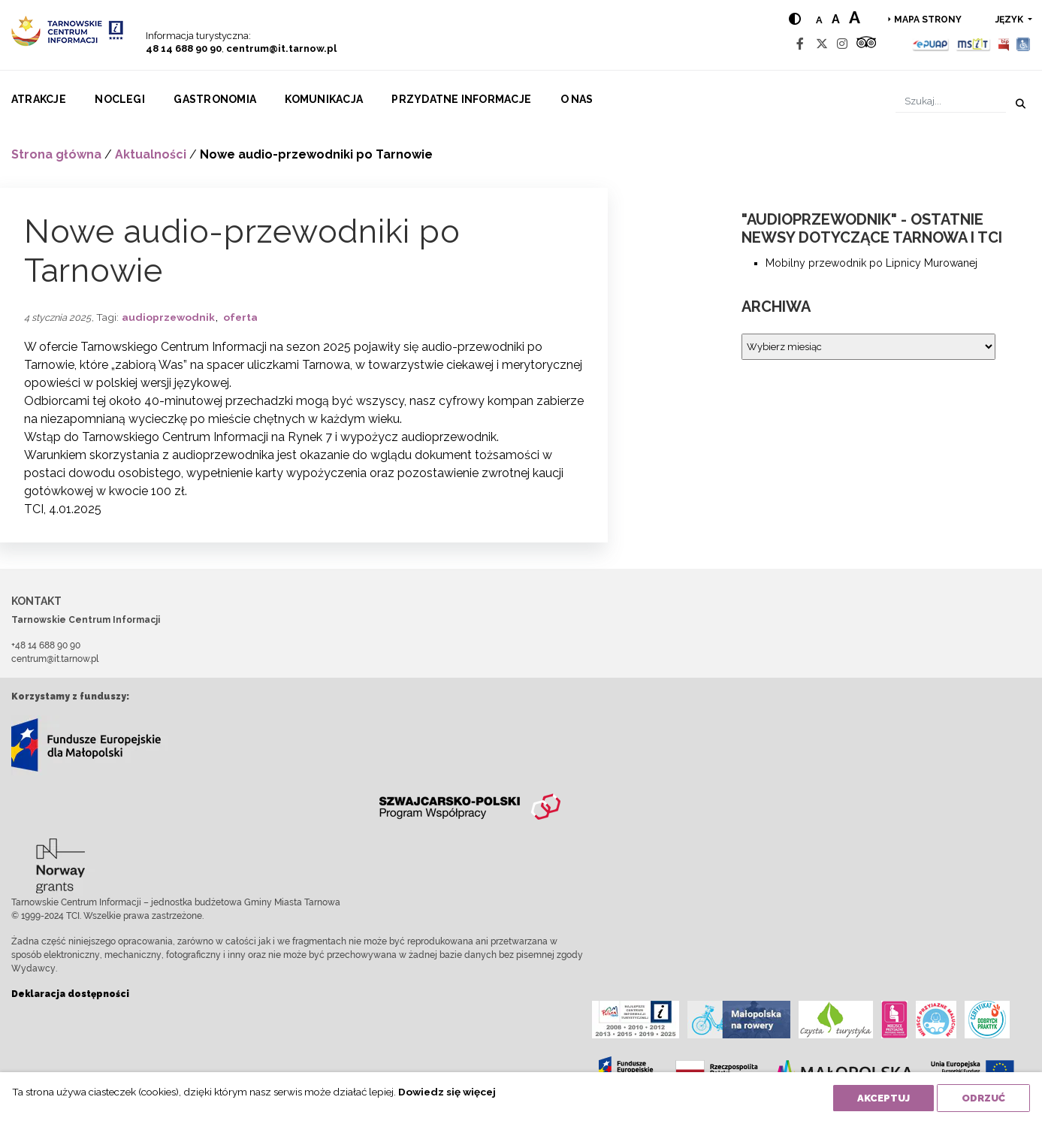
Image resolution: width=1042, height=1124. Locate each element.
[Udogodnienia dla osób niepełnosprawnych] (1023, 44)
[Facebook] (800, 44)
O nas (576, 99)
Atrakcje (38, 99)
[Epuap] (931, 44)
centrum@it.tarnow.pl (281, 48)
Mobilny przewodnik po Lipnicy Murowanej (871, 263)
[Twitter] (822, 44)
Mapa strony (928, 19)
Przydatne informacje (461, 99)
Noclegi (120, 99)
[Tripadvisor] (866, 44)
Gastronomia (215, 99)
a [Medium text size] (836, 19)
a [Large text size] (854, 17)
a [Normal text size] (819, 20)
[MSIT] (973, 44)
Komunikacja (324, 99)
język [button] (1010, 19)
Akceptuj (883, 1098)
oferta (240, 317)
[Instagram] (842, 44)
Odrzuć (983, 1098)
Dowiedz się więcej (447, 1092)
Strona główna (56, 154)
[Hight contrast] (795, 19)
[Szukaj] (951, 101)
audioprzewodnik (168, 317)
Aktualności (150, 154)
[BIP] (1003, 44)
